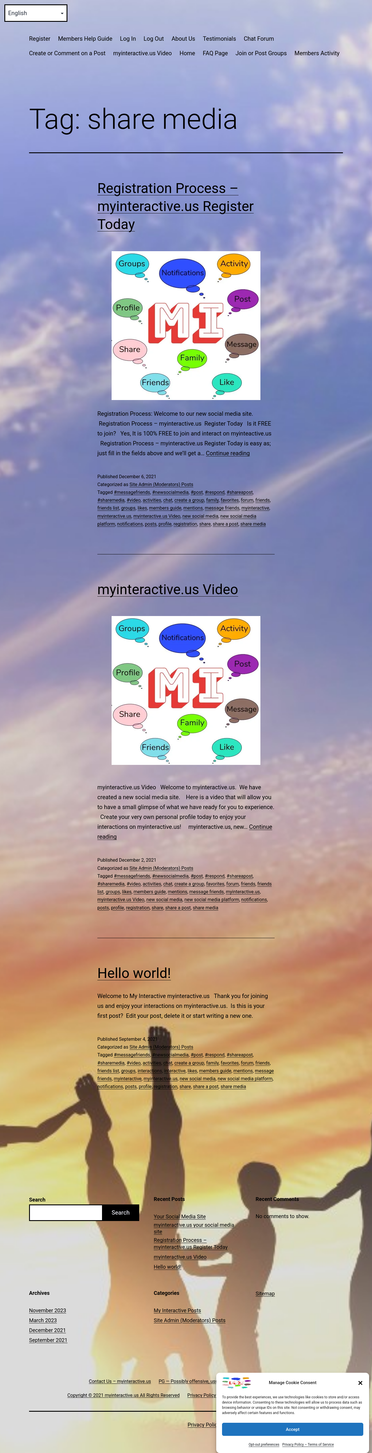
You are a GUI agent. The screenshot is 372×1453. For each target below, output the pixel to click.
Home (187, 53)
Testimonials (219, 38)
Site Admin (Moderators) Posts (161, 484)
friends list (108, 508)
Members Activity (316, 53)
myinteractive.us (114, 516)
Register (39, 38)
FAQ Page (215, 53)
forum (247, 500)
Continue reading (228, 453)
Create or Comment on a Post (67, 53)
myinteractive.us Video (142, 53)
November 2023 (47, 1310)
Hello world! (134, 973)
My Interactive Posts (177, 1310)
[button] (360, 1392)
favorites (230, 500)
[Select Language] (35, 13)
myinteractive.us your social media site (194, 1228)
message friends (222, 508)
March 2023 (43, 1320)
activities (152, 500)
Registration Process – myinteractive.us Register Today (175, 206)
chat (167, 500)
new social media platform (211, 899)
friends (262, 500)
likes (142, 508)
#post (197, 492)
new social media (201, 516)
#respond (215, 492)
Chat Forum (259, 38)
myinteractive (255, 508)
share (205, 524)
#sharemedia (111, 500)
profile (165, 524)
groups (128, 508)
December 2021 (47, 1330)
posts (151, 524)
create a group (189, 500)
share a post (225, 524)
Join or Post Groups (261, 53)
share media (253, 524)
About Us (183, 38)
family (212, 500)
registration (185, 524)
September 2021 (48, 1340)
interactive (175, 1071)
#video (134, 500)
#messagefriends (132, 492)
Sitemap (265, 1293)
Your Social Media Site (180, 1216)
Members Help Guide (85, 38)
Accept (292, 1439)
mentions (193, 508)
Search (37, 1200)
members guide (165, 508)
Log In (128, 38)
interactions (149, 1071)
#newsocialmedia (170, 492)
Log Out (154, 38)
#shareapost (240, 492)
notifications (130, 524)
